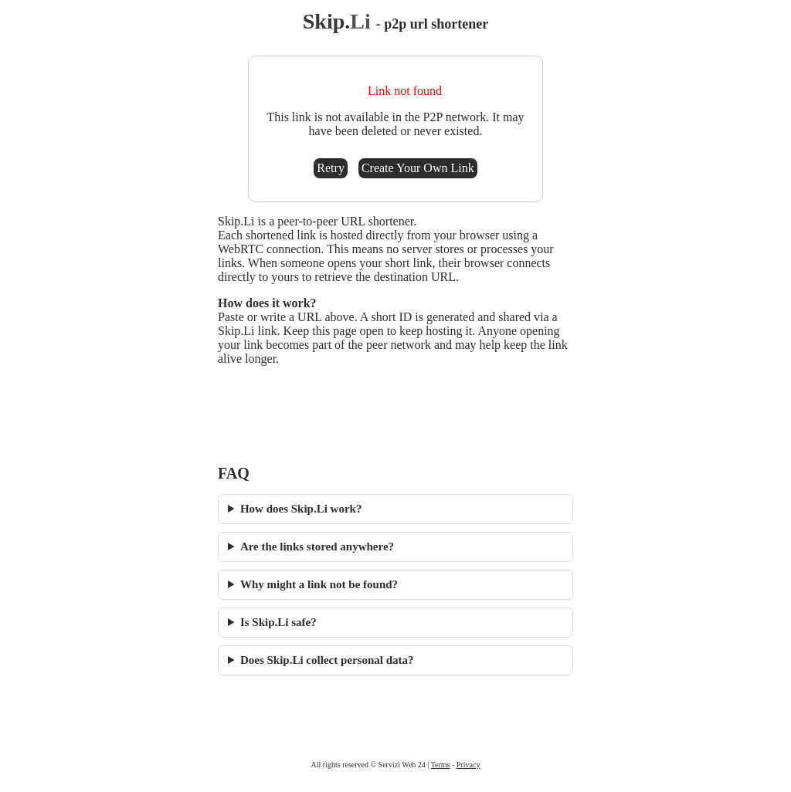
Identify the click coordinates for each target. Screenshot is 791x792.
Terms (440, 764)
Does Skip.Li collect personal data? (327, 660)
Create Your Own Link (418, 167)
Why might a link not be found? (319, 584)
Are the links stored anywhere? (317, 546)
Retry (331, 167)
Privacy (468, 764)
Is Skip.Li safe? (278, 622)
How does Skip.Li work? (301, 509)
